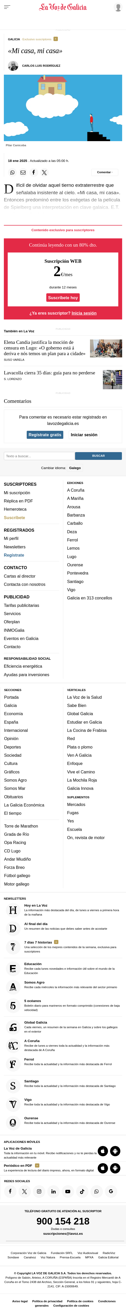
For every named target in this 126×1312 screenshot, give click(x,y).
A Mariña (75, 498)
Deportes (12, 747)
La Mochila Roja (82, 780)
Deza (72, 531)
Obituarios (13, 796)
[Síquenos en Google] (111, 1191)
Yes (70, 821)
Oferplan (12, 621)
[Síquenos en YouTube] (68, 1191)
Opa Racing (15, 842)
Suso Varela (14, 359)
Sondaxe (13, 1257)
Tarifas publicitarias (21, 605)
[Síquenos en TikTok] (82, 1191)
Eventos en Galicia (21, 638)
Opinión (11, 738)
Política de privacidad (47, 1301)
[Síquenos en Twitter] (25, 1191)
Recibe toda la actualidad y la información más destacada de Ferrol (59, 1064)
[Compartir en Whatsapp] (12, 172)
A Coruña (75, 490)
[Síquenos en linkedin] (53, 1191)
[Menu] (7, 7)
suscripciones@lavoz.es (63, 1234)
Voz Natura (48, 1257)
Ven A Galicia (79, 755)
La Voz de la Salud (84, 697)
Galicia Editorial (108, 1257)
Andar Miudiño (17, 859)
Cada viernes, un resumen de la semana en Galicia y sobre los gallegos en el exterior (62, 1027)
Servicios (12, 613)
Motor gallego (16, 884)
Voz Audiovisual (88, 1253)
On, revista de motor (86, 837)
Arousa (73, 506)
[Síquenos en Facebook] (10, 1191)
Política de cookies (80, 1301)
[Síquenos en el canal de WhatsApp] (97, 1191)
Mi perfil (11, 538)
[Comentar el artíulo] (104, 172)
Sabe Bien (76, 705)
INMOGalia (14, 630)
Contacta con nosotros (25, 584)
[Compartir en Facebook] (33, 172)
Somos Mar (14, 788)
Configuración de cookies (71, 1305)
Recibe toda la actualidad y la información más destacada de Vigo (58, 1104)
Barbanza (76, 515)
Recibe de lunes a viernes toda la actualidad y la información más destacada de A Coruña (58, 1045)
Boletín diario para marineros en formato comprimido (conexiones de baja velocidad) (63, 1005)
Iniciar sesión (84, 434)
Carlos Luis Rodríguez (41, 65)
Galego (75, 468)
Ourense (75, 564)
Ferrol (72, 540)
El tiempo (12, 813)
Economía (13, 713)
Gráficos (12, 772)
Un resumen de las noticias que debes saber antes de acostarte (56, 928)
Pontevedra (77, 573)
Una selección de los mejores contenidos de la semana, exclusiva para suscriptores (61, 947)
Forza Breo (14, 867)
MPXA (89, 1257)
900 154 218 (63, 1221)
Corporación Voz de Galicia (28, 1253)
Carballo (75, 523)
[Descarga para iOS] (103, 1151)
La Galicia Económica (24, 805)
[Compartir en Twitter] (44, 172)
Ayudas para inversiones (26, 674)
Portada (11, 697)
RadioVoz (109, 1253)
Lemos (73, 548)
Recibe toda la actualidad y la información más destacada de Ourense (60, 1123)
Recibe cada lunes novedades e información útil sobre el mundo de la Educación (60, 968)
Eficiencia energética (23, 666)
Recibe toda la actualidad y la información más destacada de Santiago (61, 1086)
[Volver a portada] (63, 7)
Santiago (75, 581)
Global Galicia (80, 713)
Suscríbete (14, 517)
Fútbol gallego (17, 875)
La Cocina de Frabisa (86, 730)
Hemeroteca (15, 509)
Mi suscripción (17, 492)
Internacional (16, 730)
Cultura (10, 763)
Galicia (10, 705)
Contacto (12, 646)
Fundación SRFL (62, 1253)
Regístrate (14, 555)
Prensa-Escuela (70, 1257)
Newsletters (14, 547)
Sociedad (12, 755)
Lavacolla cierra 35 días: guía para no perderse (49, 372)
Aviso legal (20, 1301)
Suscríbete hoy (63, 297)
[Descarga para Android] (115, 1151)
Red (71, 738)
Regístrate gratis (45, 434)
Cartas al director (19, 576)
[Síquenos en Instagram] (39, 1191)
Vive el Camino (81, 772)
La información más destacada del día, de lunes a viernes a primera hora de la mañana (62, 910)
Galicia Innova (80, 788)
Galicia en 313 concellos (89, 598)
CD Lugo (12, 851)
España (11, 722)
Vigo (71, 589)
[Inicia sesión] (117, 7)
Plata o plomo (80, 747)
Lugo (71, 556)
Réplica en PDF (18, 501)
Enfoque (75, 763)
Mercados (76, 804)
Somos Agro (15, 780)
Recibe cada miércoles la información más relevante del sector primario (61, 987)
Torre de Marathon (21, 826)
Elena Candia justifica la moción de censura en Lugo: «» (45, 347)
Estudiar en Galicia (84, 722)
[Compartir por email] (23, 172)
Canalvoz (30, 1257)
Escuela (74, 829)
